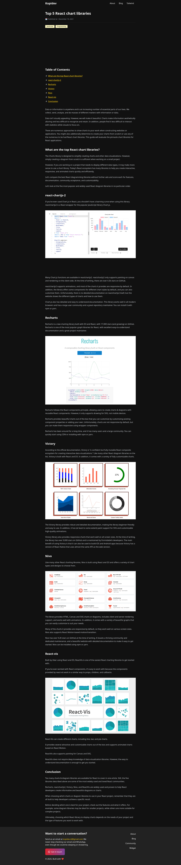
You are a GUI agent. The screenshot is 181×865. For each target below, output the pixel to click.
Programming (61, 26)
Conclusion (53, 101)
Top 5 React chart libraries (68, 13)
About (112, 3)
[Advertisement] (88, 267)
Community (130, 843)
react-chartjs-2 (54, 80)
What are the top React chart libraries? (65, 76)
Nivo (50, 93)
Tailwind (130, 3)
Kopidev (51, 3)
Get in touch (55, 852)
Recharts (52, 84)
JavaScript (50, 26)
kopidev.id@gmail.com (73, 839)
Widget (133, 848)
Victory (51, 88)
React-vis (52, 97)
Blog (121, 3)
